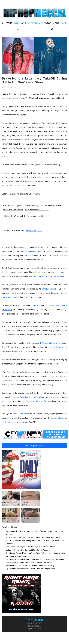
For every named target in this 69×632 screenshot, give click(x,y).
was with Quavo (57, 347)
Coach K (34, 305)
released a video (36, 401)
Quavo (42, 98)
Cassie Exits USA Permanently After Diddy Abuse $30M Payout (29, 562)
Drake (5, 94)
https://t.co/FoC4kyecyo (13, 209)
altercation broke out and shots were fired (47, 276)
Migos (23, 114)
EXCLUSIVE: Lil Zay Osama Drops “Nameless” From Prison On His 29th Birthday (35, 559)
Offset (31, 98)
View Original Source (34, 445)
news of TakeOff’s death (31, 251)
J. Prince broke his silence (51, 343)
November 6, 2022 (35, 216)
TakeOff (51, 94)
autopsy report (49, 289)
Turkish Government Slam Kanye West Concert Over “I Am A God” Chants (33, 537)
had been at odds (20, 413)
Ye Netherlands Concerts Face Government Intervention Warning (30, 565)
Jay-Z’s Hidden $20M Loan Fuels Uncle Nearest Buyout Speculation (30, 569)
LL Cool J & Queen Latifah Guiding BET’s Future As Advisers (28, 550)
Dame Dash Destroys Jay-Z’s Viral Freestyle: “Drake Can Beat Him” (30, 547)
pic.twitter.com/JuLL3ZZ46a (37, 209)
